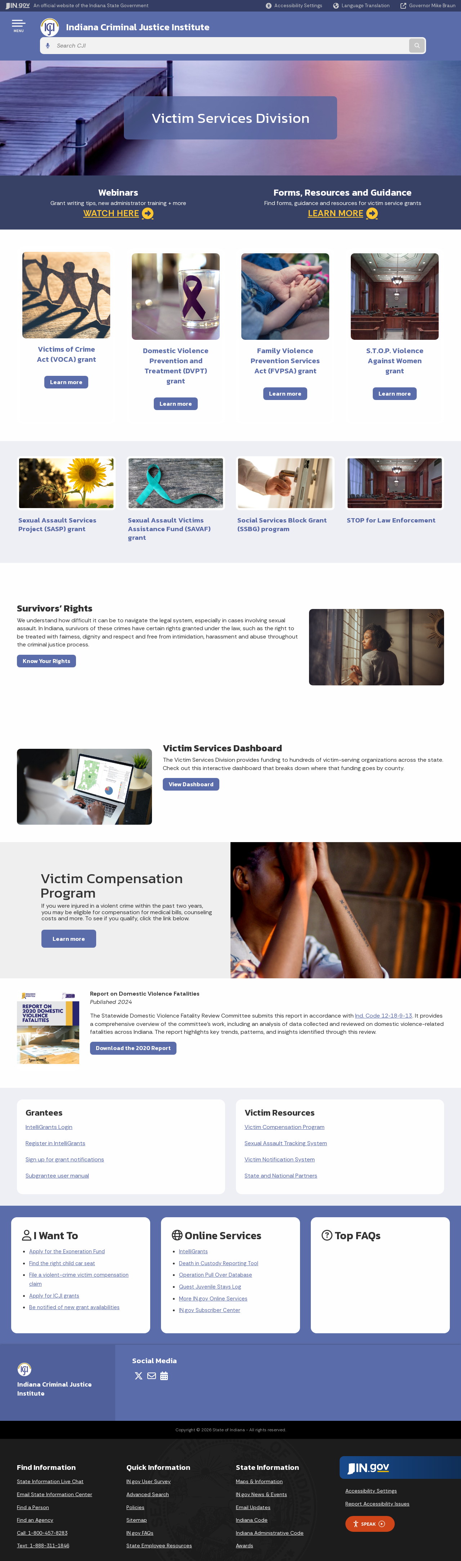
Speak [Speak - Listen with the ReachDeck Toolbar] (369, 1509)
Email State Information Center (54, 1480)
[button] (294, 5)
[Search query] (404, 26)
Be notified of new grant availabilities (77, 1293)
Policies (135, 1492)
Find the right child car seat (64, 1245)
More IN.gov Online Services (214, 1283)
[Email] (151, 1361)
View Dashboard (191, 764)
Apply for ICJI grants (55, 1280)
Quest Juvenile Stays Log (212, 1270)
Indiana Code (252, 1505)
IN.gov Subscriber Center (211, 1296)
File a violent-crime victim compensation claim (82, 1262)
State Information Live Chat (50, 1467)
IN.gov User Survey (148, 1467)
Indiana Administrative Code (270, 1518)
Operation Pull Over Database (218, 1258)
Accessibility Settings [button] (371, 1476)
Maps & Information (259, 1467)
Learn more (66, 362)
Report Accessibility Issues (377, 1489)
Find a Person (33, 1492)
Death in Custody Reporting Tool (222, 1245)
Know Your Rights (46, 640)
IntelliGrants (194, 1232)
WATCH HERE (118, 193)
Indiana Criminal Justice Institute (129, 25)
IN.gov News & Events (261, 1480)
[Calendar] (164, 1361)
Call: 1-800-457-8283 (42, 1518)
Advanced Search (147, 1480)
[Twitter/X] (138, 1361)
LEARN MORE (343, 193)
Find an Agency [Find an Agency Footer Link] (35, 1505)
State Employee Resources (159, 1531)
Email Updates (253, 1492)
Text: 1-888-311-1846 (43, 1531)
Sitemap (136, 1505)
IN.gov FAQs (139, 1518)
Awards (244, 1531)
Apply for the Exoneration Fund (70, 1232)
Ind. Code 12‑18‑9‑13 (383, 996)
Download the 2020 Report (133, 1028)
